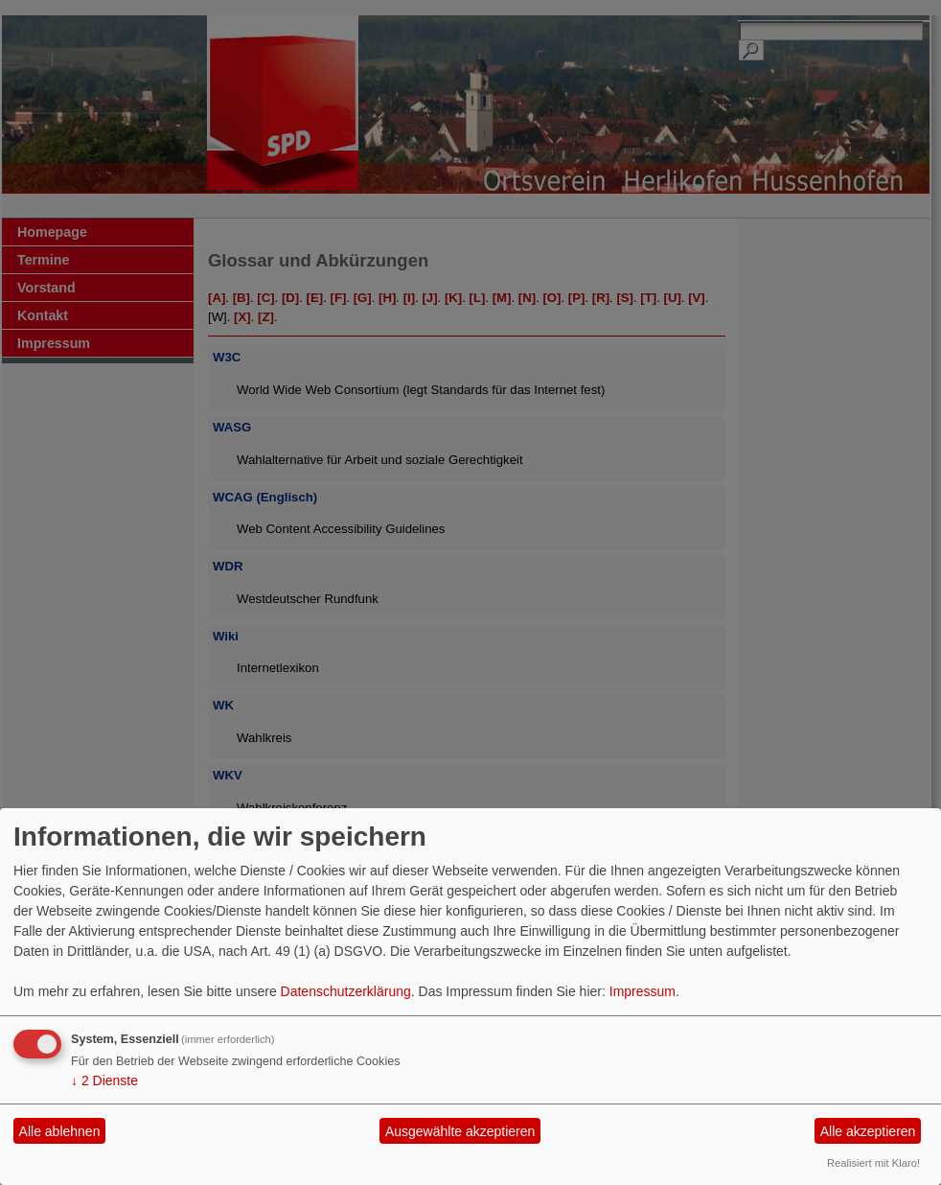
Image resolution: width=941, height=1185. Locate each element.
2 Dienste (104, 1080)
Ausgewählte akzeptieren (460, 1131)
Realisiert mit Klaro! (873, 1163)
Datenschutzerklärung (346, 991)
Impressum (642, 991)
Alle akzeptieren (868, 1131)
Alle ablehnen (60, 1131)
